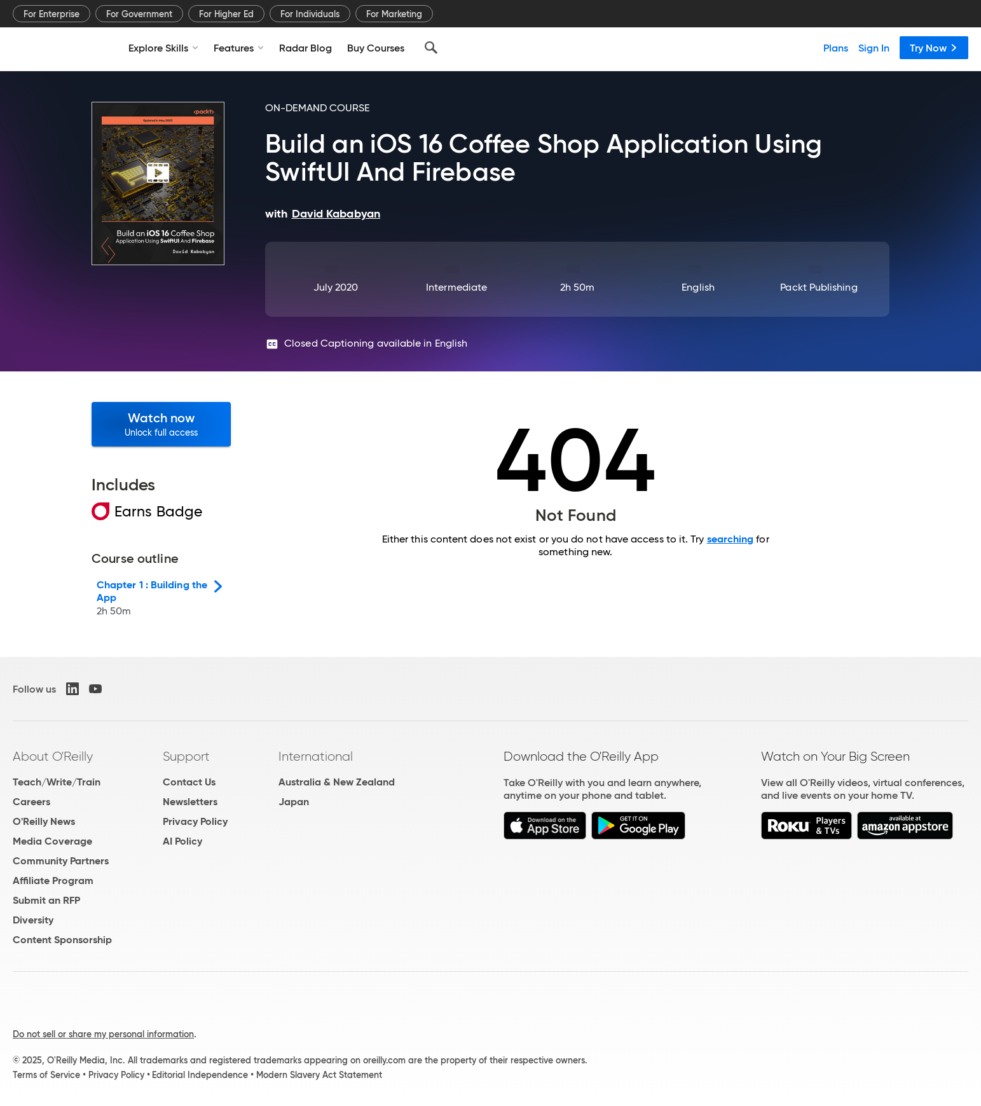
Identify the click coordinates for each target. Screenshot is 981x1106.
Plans (835, 47)
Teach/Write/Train (56, 782)
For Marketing (394, 14)
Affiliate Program (53, 880)
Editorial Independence (200, 1075)
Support (186, 756)
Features (239, 47)
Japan (293, 801)
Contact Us (189, 782)
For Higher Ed (226, 14)
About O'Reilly (53, 756)
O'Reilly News (44, 821)
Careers (31, 801)
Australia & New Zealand (336, 782)
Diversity (33, 920)
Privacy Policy (195, 821)
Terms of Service (46, 1075)
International (315, 756)
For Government (139, 14)
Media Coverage (52, 841)
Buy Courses (375, 47)
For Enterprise (51, 14)
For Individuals (310, 14)
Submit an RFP (46, 900)
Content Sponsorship (62, 939)
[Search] (431, 47)
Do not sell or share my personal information (103, 1034)
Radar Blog (305, 47)
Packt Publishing (818, 287)
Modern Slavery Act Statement (319, 1075)
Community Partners (61, 861)
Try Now (934, 47)
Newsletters (190, 801)
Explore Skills (163, 47)
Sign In (873, 47)
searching (730, 539)
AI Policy (182, 841)
